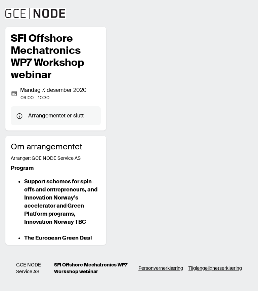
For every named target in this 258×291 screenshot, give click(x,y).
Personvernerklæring (160, 268)
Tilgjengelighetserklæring (215, 268)
